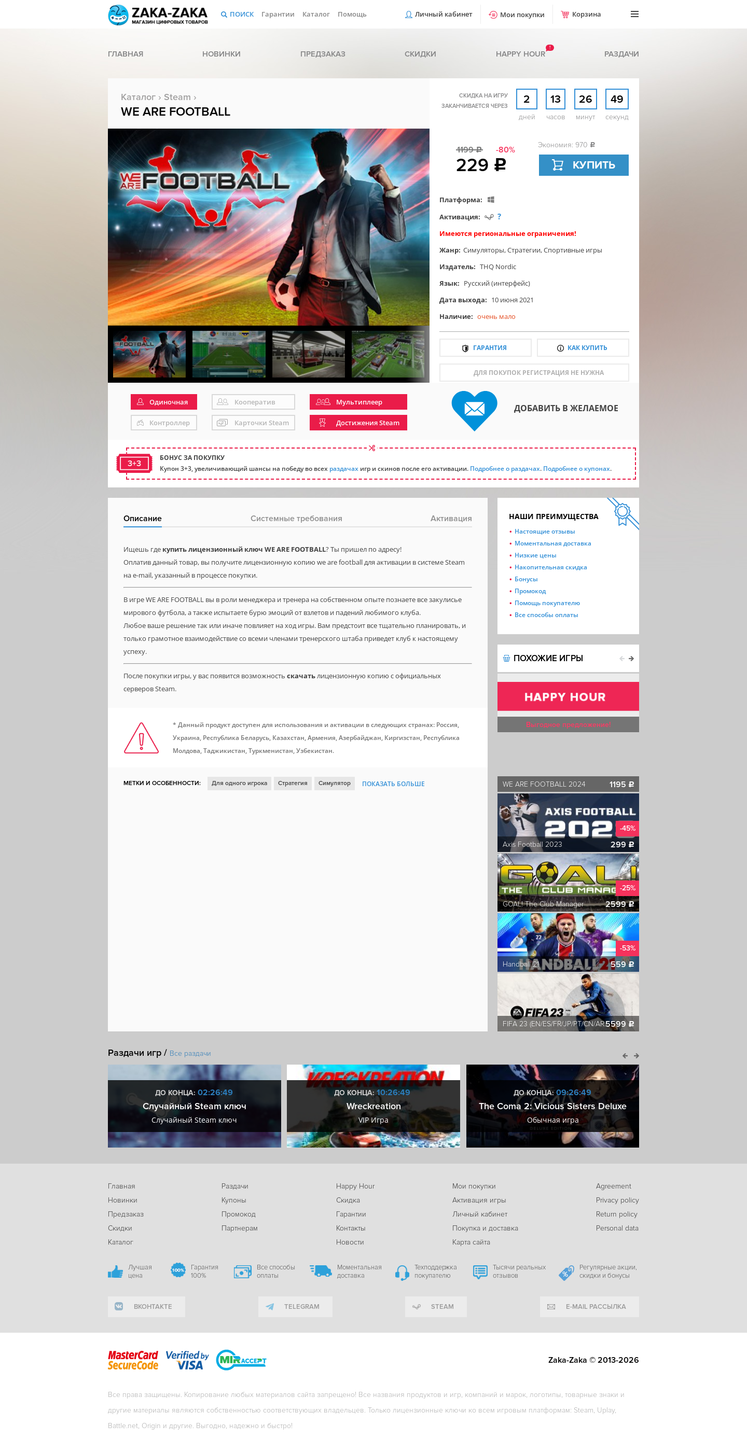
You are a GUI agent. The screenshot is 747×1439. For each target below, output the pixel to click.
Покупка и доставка (485, 1228)
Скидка (348, 1200)
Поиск (242, 14)
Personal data (617, 1228)
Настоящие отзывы (545, 531)
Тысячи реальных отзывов (519, 1271)
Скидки (420, 54)
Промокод (530, 590)
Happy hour (520, 54)
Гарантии (278, 14)
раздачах (343, 468)
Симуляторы (483, 250)
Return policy (617, 1214)
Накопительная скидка (551, 567)
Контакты (351, 1228)
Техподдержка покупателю (435, 1271)
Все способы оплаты (546, 614)
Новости (350, 1242)
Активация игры (479, 1200)
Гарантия (490, 347)
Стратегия (293, 783)
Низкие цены (536, 555)
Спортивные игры (573, 250)
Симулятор (335, 783)
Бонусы (526, 579)
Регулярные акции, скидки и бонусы (608, 1271)
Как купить (587, 347)
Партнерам (240, 1228)
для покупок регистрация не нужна (539, 372)
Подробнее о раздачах (505, 468)
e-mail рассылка (596, 1307)
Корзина (586, 14)
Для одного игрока (239, 783)
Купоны (234, 1200)
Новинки (221, 54)
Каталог (316, 14)
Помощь (352, 14)
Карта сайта (471, 1242)
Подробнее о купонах (576, 468)
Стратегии (524, 250)
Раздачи (621, 54)
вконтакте (153, 1307)
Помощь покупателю (547, 602)
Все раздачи (190, 1053)
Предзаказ (322, 54)
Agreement (613, 1186)
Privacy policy (617, 1200)
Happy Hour (355, 1186)
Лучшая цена (140, 1271)
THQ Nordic (498, 266)
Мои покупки (522, 14)
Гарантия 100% (204, 1271)
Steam (177, 97)
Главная (125, 54)
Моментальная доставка (553, 543)
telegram (302, 1307)
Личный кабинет (444, 14)
